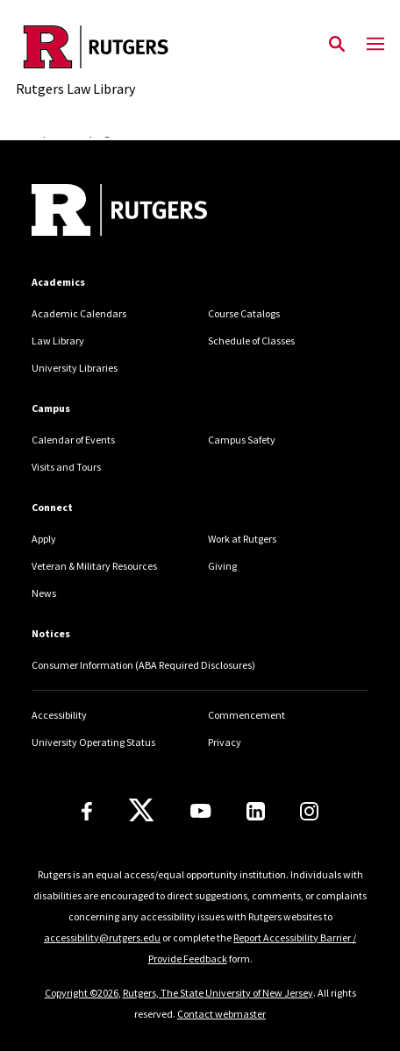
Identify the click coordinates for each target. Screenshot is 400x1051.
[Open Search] (337, 44)
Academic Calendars (79, 313)
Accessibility (59, 714)
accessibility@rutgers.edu (102, 937)
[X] (141, 811)
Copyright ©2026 (81, 992)
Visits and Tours (66, 466)
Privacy (224, 742)
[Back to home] (150, 212)
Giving (222, 565)
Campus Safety (241, 439)
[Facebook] (87, 811)
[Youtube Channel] (200, 811)
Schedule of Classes (251, 340)
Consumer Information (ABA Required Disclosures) (143, 664)
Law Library (58, 340)
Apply (44, 538)
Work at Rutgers (242, 538)
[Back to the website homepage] (96, 46)
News (44, 593)
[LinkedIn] (255, 811)
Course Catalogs (244, 313)
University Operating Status (93, 742)
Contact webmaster (221, 1013)
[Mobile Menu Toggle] (375, 44)
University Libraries (75, 367)
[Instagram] (309, 811)
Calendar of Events (73, 439)
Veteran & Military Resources (94, 565)
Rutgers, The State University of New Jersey (218, 992)
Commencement (246, 714)
